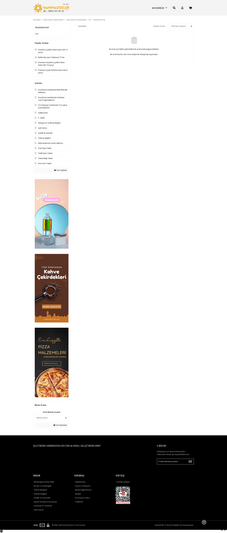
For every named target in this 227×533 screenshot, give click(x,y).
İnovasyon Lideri (82, 497)
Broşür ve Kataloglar (43, 486)
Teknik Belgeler (40, 489)
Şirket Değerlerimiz (83, 489)
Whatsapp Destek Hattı (44, 481)
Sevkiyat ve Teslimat (43, 505)
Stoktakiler (82, 26)
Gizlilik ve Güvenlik (42, 497)
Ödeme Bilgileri (40, 493)
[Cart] (190, 8)
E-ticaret (168, 525)
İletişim (78, 493)
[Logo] (51, 7)
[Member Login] (182, 8)
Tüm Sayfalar (60, 170)
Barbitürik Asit (99, 20)
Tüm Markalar (60, 425)
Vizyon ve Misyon (82, 486)
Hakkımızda (80, 481)
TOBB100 (79, 501)
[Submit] (190, 461)
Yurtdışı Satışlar (123, 481)
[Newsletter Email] (175, 461)
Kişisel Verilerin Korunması (45, 501)
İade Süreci (39, 509)
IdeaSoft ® (159, 525)
